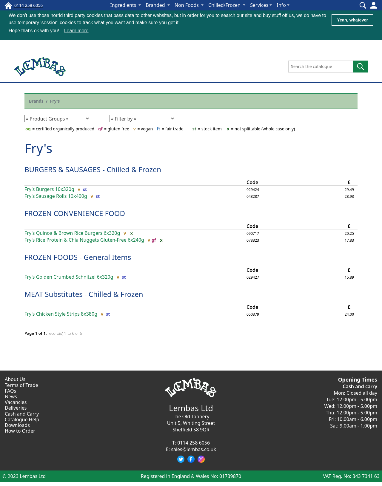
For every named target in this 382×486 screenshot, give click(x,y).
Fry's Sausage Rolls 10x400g (55, 196)
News (11, 396)
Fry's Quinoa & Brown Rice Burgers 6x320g (72, 233)
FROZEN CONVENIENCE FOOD (74, 213)
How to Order (20, 430)
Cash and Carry (22, 413)
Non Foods (187, 5)
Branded (156, 5)
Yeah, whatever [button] (352, 20)
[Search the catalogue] (320, 66)
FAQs (10, 390)
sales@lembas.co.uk (193, 449)
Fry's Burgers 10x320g (49, 189)
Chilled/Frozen (225, 5)
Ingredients (123, 5)
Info (281, 5)
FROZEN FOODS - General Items (77, 257)
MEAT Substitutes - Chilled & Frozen (83, 294)
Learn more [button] (76, 30)
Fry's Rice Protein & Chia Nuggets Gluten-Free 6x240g (84, 240)
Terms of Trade (21, 384)
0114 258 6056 (193, 442)
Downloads (17, 425)
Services (259, 5)
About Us (15, 379)
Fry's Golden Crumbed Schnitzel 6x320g (68, 277)
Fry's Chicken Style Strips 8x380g (60, 314)
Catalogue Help (22, 419)
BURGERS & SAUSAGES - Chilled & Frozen (92, 169)
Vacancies (16, 402)
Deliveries (16, 407)
